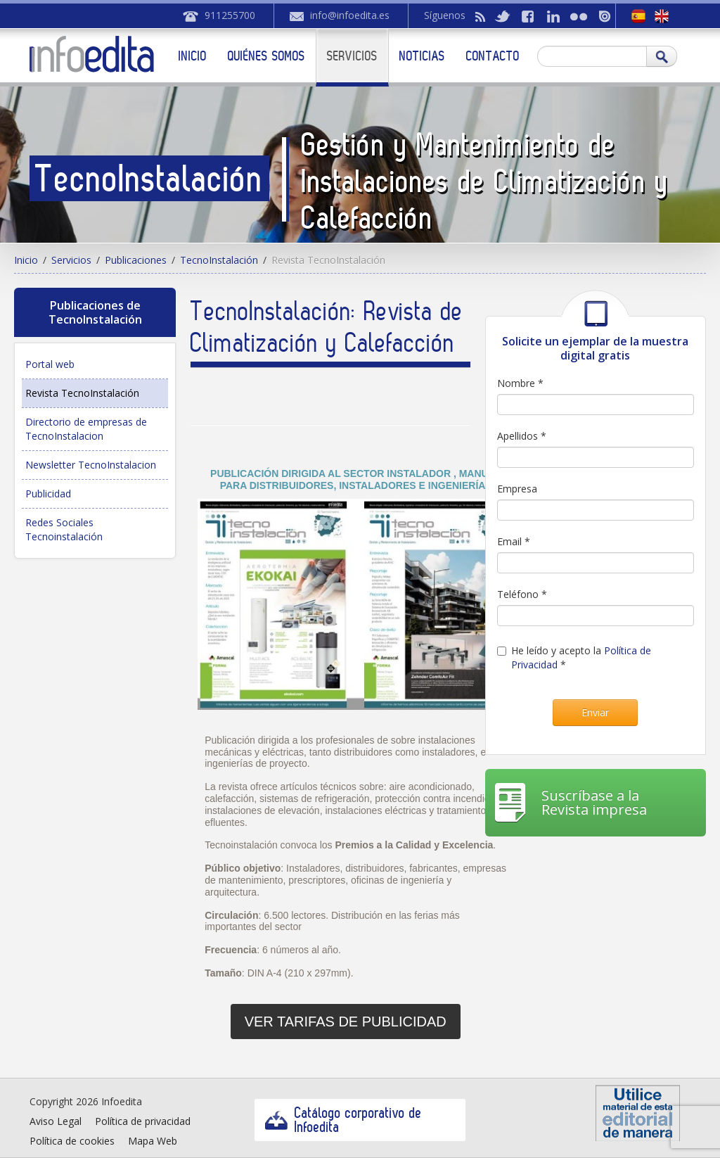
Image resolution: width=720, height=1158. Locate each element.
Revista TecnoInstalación (82, 393)
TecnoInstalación (219, 260)
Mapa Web (152, 1140)
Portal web (50, 364)
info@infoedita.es (350, 15)
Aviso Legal (56, 1121)
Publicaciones (136, 260)
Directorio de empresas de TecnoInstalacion (86, 429)
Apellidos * (521, 436)
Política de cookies (72, 1140)
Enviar (595, 712)
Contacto (493, 55)
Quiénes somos (266, 55)
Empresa (517, 488)
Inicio (193, 55)
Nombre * (520, 383)
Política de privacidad (143, 1121)
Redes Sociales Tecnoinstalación (64, 529)
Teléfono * (522, 594)
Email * (513, 541)
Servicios (352, 55)
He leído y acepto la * (574, 657)
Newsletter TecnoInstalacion (90, 464)
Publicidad (48, 493)
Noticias (422, 55)
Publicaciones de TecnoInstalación (95, 312)
